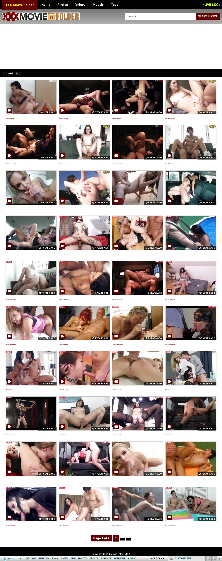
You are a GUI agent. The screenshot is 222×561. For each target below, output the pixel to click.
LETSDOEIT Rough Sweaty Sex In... (187, 434)
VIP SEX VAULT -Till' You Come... (186, 208)
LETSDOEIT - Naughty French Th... (134, 524)
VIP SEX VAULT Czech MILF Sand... (28, 163)
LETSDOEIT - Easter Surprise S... (80, 479)
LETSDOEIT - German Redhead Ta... (82, 343)
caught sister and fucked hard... (133, 208)
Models (98, 4)
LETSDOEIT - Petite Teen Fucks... (134, 298)
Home (45, 4)
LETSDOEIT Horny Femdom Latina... (29, 343)
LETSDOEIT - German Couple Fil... (187, 479)
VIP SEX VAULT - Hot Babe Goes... (27, 253)
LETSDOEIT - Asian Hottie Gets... (80, 389)
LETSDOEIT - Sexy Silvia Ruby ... (79, 253)
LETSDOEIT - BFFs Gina (21, 389)
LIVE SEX (211, 4)
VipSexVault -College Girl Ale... (79, 118)
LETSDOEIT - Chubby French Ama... (188, 253)
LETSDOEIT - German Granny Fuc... (134, 343)
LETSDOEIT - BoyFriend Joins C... (80, 524)
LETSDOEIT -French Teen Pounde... (29, 298)
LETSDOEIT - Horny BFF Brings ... (27, 479)
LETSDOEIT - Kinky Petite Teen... (133, 434)
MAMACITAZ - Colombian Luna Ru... (82, 163)
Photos (63, 4)
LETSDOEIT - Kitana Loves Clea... (133, 479)
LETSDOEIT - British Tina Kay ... (132, 389)
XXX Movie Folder (19, 5)
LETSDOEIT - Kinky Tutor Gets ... (186, 389)
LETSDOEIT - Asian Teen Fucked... (81, 434)
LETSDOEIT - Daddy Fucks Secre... (134, 253)
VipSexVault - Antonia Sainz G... (132, 118)
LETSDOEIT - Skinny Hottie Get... (27, 434)
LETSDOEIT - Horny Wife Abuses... (187, 343)
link (219, 506)
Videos (80, 4)
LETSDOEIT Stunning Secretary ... (27, 524)
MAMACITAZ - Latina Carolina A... (187, 118)
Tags (114, 4)
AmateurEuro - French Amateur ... (28, 118)
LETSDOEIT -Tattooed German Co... (82, 298)
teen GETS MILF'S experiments (26, 208)
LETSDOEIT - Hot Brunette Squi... (186, 298)
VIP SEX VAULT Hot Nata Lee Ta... (133, 163)
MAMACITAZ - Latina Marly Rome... (188, 163)
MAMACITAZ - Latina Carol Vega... (81, 208)
